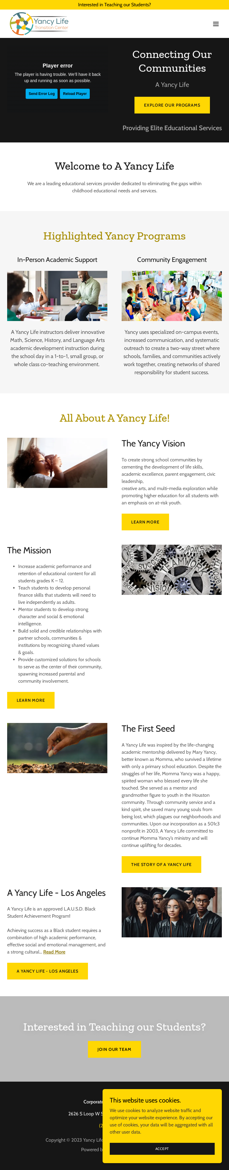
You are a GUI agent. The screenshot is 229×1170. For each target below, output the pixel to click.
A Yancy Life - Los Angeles (47, 971)
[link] (39, 24)
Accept (162, 1148)
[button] (216, 24)
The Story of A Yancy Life (161, 864)
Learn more (145, 522)
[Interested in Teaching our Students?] (114, 4)
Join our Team (114, 1049)
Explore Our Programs (172, 105)
